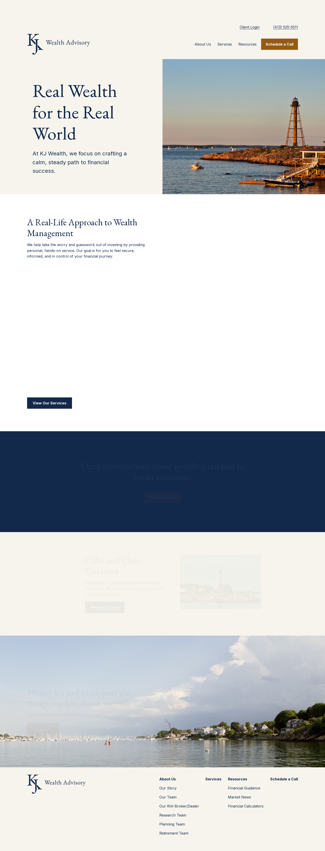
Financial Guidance (244, 770)
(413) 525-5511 (285, 9)
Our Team (167, 779)
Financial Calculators (246, 788)
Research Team (172, 797)
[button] (203, 26)
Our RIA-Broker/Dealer (179, 788)
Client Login (250, 9)
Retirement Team (173, 815)
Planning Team (172, 806)
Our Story (167, 770)
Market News (239, 779)
